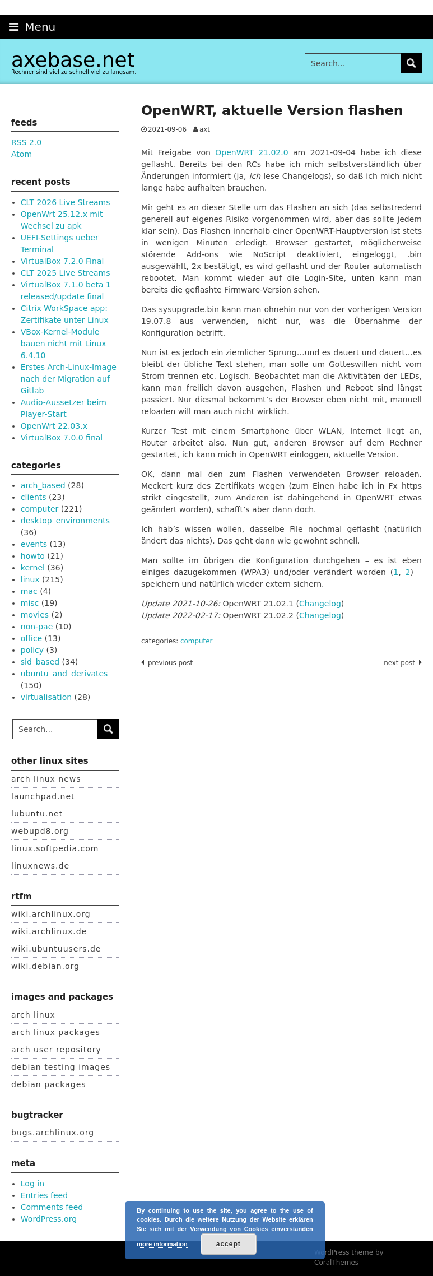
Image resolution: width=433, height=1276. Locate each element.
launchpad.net (43, 796)
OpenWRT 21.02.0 (251, 152)
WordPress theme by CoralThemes (349, 1257)
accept (228, 1244)
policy (32, 650)
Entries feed (44, 1195)
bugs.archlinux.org (52, 1132)
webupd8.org (40, 831)
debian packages (48, 1084)
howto (33, 555)
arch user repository (56, 1049)
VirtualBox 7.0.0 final (62, 437)
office (31, 638)
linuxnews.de (40, 865)
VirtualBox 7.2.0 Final (62, 261)
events (34, 544)
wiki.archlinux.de (49, 931)
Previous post (170, 663)
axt (204, 129)
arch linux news (46, 778)
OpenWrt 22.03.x (54, 425)
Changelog (320, 603)
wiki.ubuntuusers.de (56, 948)
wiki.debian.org (45, 966)
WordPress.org (49, 1218)
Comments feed (52, 1207)
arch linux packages (55, 1032)
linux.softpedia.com (55, 848)
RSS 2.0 (26, 142)
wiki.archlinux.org (51, 914)
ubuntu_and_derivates (64, 673)
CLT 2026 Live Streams (65, 202)
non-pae (37, 626)
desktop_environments (65, 520)
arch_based (43, 485)
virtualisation (46, 697)
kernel (33, 567)
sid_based (40, 661)
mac (29, 591)
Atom (21, 154)
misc (30, 602)
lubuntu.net (37, 813)
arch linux (33, 1014)
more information (162, 1244)
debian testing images (60, 1066)
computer (196, 641)
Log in (32, 1183)
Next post (399, 663)
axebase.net (73, 59)
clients (33, 497)
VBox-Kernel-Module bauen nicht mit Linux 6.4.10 (63, 343)
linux (30, 579)
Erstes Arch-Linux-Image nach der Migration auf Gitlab (69, 379)
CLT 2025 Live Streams (65, 272)
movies (35, 614)
